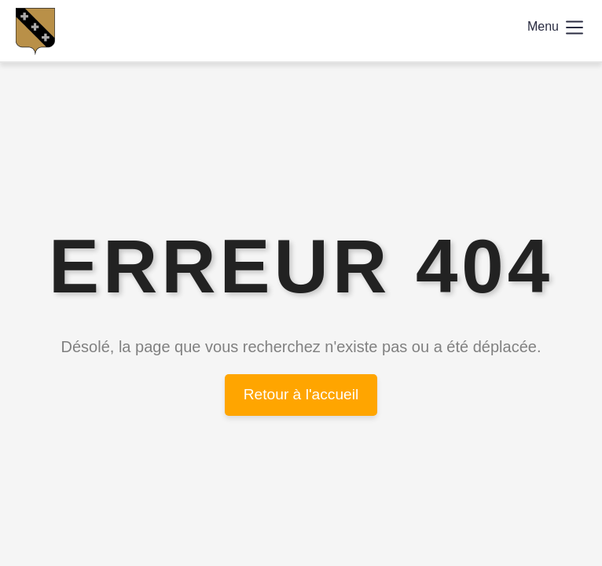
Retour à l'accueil (301, 394)
